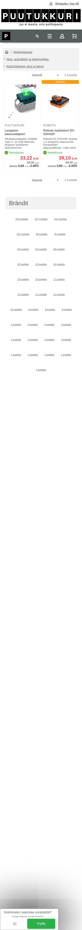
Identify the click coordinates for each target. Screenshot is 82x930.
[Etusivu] (6, 52)
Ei (15, 923)
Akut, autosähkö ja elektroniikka (27, 59)
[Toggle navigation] (37, 36)
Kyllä (41, 923)
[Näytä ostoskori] (75, 36)
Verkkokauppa (22, 52)
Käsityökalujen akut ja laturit (25, 66)
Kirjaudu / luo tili (67, 3)
